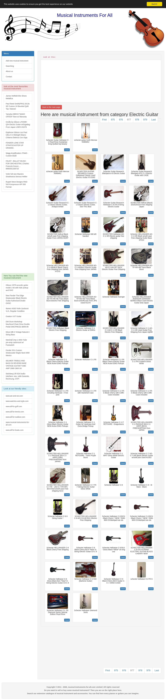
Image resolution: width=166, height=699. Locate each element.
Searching (10, 66)
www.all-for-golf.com (14, 406)
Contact (9, 77)
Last (153, 119)
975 (113, 119)
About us (9, 71)
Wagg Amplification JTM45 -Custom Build (17, 154)
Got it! (154, 4)
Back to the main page (51, 107)
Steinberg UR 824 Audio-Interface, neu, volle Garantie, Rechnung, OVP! (17, 376)
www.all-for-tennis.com (15, 412)
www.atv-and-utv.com (14, 396)
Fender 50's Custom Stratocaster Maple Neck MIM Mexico (17, 352)
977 (129, 119)
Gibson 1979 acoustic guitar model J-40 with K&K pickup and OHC (17, 287)
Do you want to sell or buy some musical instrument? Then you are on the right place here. (83, 690)
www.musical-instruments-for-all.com (17, 423)
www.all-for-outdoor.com (15, 417)
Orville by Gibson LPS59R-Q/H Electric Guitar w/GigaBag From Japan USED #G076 (18, 124)
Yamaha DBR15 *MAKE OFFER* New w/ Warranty (16, 115)
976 (121, 119)
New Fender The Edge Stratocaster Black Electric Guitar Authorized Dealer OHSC (16, 299)
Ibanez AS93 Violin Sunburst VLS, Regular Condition (17, 309)
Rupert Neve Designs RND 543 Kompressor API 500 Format (16, 184)
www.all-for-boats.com (14, 430)
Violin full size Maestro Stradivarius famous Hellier (16, 175)
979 (145, 119)
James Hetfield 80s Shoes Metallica (16, 97)
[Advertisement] (18, 233)
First (104, 119)
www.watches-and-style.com (17, 401)
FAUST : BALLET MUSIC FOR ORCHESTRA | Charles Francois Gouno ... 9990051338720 (17, 165)
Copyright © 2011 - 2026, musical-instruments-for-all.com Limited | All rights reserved (83, 687)
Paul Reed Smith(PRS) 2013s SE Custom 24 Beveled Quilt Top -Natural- (18, 106)
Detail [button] (67, 150)
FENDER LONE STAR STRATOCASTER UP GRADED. (15, 145)
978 (137, 119)
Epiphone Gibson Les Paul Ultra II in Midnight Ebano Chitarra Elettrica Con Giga (16, 135)
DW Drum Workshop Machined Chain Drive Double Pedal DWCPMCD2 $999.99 (18, 324)
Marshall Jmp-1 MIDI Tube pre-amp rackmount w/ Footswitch (16, 342)
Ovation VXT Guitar (13, 316)
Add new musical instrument (17, 61)
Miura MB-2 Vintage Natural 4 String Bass (17, 333)
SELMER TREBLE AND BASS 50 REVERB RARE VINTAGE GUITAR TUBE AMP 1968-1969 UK (16, 364)
